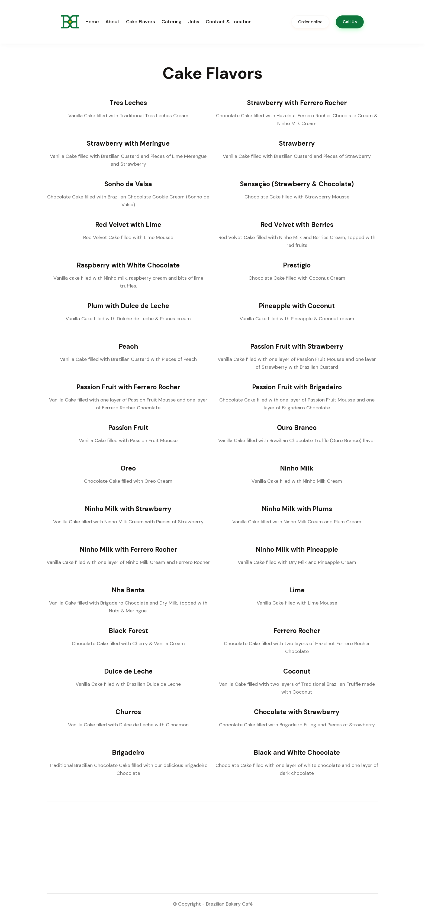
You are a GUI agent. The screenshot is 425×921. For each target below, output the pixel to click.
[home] (70, 21)
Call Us (350, 22)
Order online (310, 22)
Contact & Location (229, 21)
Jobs (193, 21)
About (112, 21)
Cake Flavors (140, 21)
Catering (172, 21)
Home (92, 21)
